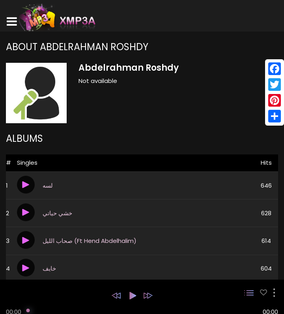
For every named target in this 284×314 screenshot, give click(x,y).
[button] (116, 296)
